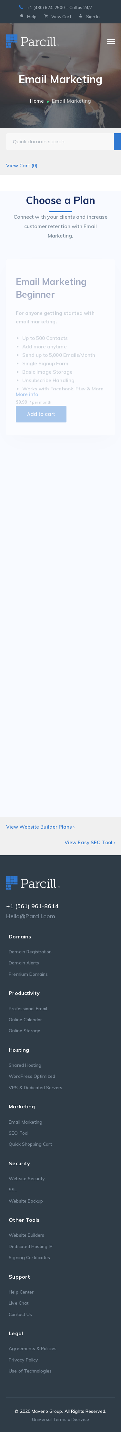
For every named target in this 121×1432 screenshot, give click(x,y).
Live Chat (18, 1303)
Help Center (21, 1292)
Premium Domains (28, 974)
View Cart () (22, 165)
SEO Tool (18, 1133)
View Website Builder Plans (40, 827)
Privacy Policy (23, 1360)
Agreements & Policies (32, 1348)
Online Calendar (25, 1020)
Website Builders (26, 1235)
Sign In (88, 17)
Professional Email (28, 1009)
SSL (13, 1190)
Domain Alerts (24, 963)
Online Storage (24, 1031)
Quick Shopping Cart (30, 1144)
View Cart (57, 17)
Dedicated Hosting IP (31, 1246)
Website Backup (26, 1201)
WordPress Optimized (32, 1076)
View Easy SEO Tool (90, 842)
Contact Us (20, 1314)
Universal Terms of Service (60, 1419)
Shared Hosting (25, 1065)
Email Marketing (25, 1122)
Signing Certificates (29, 1257)
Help (28, 17)
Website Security (27, 1178)
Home (37, 101)
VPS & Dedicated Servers (35, 1087)
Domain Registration (30, 952)
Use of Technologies (30, 1371)
